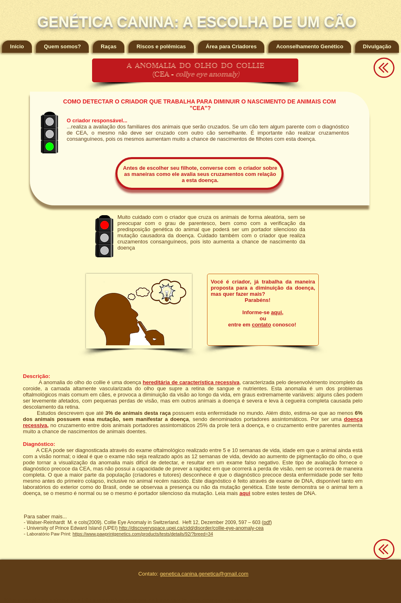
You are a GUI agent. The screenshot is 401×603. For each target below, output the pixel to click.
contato (261, 325)
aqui (276, 312)
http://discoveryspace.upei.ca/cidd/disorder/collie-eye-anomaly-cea (191, 528)
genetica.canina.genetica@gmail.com (204, 574)
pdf (267, 522)
